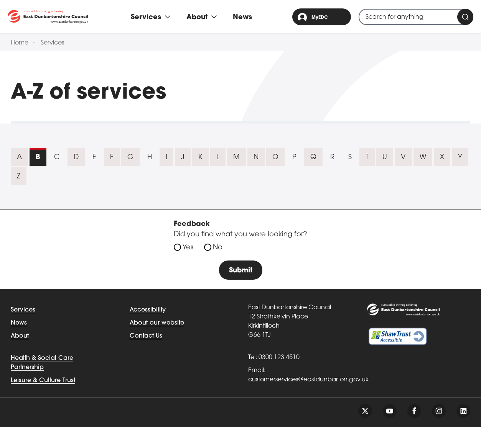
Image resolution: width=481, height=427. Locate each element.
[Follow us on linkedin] (463, 411)
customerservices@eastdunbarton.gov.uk (308, 380)
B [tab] (38, 157)
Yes (188, 247)
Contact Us (146, 336)
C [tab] (57, 157)
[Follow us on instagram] (439, 411)
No (217, 247)
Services (52, 43)
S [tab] (350, 157)
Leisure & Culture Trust (43, 381)
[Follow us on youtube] (390, 411)
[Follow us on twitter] (365, 411)
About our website (157, 323)
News (242, 17)
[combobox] (416, 17)
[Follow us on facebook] (414, 411)
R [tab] (332, 157)
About (20, 336)
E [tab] (94, 157)
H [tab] (149, 157)
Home (19, 43)
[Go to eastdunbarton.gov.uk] (48, 16)
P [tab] (294, 157)
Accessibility (148, 310)
